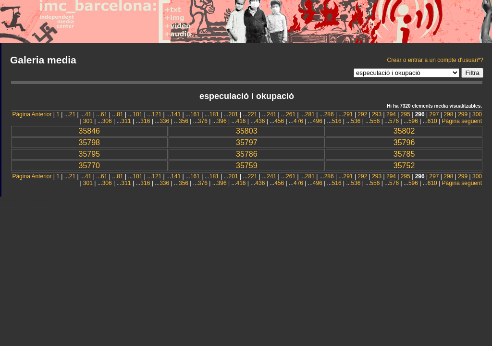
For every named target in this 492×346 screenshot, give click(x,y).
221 (252, 114)
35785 (404, 154)
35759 (247, 165)
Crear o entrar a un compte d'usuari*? (435, 60)
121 (156, 114)
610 (432, 121)
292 (362, 114)
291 (348, 114)
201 (233, 114)
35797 (247, 142)
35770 (89, 165)
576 (394, 121)
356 (183, 121)
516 (337, 121)
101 (137, 114)
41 (88, 114)
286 (329, 114)
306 (107, 121)
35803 (247, 131)
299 (462, 114)
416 (241, 121)
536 (355, 121)
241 (271, 114)
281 (310, 114)
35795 (89, 154)
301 (88, 121)
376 (203, 121)
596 (413, 121)
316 (145, 121)
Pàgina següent (462, 121)
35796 (404, 142)
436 (260, 121)
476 (298, 121)
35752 (404, 165)
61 (104, 114)
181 (214, 114)
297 (434, 114)
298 (448, 114)
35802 (404, 131)
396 (222, 121)
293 (376, 114)
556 (375, 121)
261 (290, 114)
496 (317, 121)
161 (195, 114)
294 (391, 114)
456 (279, 121)
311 (126, 121)
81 (120, 114)
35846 (89, 131)
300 (477, 114)
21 (72, 114)
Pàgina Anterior (31, 114)
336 (164, 121)
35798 (89, 142)
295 (405, 114)
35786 (247, 154)
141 (176, 114)
